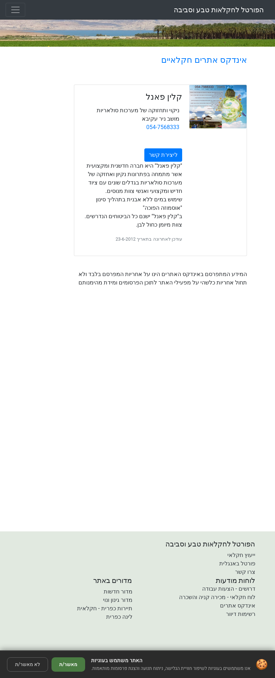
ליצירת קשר (163, 155)
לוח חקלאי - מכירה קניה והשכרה (217, 597)
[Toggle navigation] (15, 10)
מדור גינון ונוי (117, 600)
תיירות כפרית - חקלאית (104, 608)
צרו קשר (245, 572)
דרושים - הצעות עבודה (228, 588)
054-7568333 (162, 127)
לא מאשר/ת (27, 664)
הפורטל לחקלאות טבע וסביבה (219, 10)
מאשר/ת (68, 664)
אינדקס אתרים (237, 605)
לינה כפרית (119, 616)
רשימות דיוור (240, 614)
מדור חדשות (118, 591)
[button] (97, 645)
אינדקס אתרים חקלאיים (204, 60)
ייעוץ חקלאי (241, 555)
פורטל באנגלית (237, 563)
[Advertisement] (160, 353)
